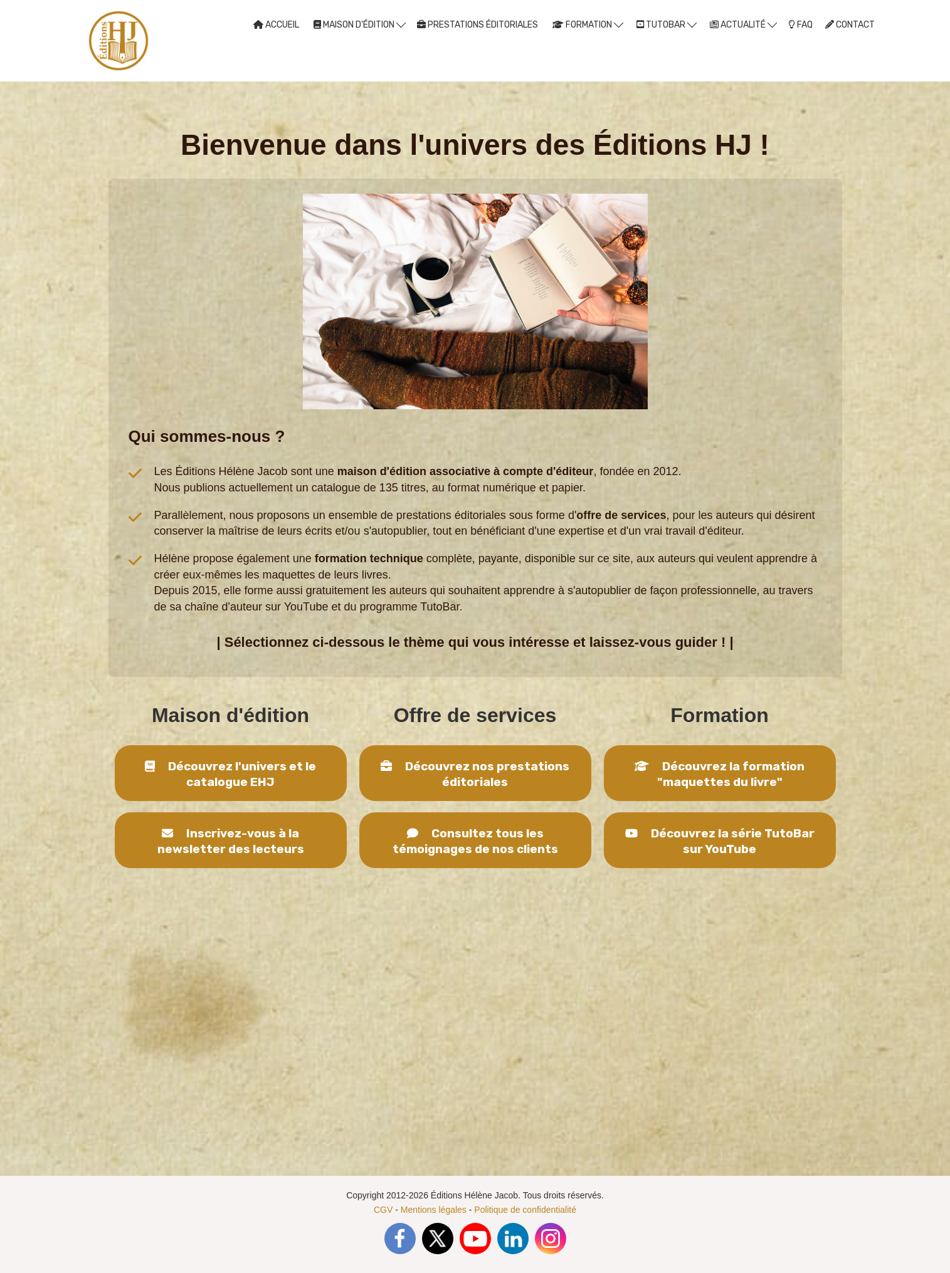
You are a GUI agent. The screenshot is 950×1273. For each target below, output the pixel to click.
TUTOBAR (666, 24)
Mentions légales (434, 1210)
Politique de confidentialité (525, 1210)
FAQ (800, 24)
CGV (383, 1210)
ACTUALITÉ (743, 24)
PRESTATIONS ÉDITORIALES (477, 24)
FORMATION (587, 24)
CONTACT (850, 24)
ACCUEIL (276, 24)
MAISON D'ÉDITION (360, 24)
